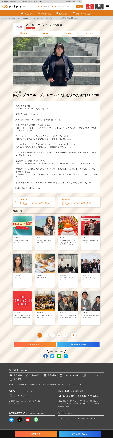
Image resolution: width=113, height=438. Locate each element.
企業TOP (24, 33)
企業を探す (50, 375)
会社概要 (12, 401)
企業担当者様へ (103, 1)
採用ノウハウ (84, 401)
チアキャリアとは (18, 396)
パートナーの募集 (79, 419)
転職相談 (53, 384)
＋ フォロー (30, 28)
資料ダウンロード (95, 401)
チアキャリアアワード (65, 419)
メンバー (89, 33)
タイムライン (90, 375)
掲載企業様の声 (63, 401)
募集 (45, 33)
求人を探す (16, 375)
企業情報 (67, 33)
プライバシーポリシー (16, 404)
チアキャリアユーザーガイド (75, 384)
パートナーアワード (93, 419)
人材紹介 (75, 404)
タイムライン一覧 (37, 18)
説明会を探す (33, 375)
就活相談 (46, 384)
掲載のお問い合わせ (88, 396)
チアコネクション (85, 404)
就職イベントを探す (69, 375)
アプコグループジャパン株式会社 (18, 18)
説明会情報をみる (78, 344)
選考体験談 (22, 384)
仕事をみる (34, 344)
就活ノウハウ (13, 384)
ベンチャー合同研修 (64, 404)
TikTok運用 (95, 404)
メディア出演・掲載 (34, 401)
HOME (4, 18)
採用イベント (74, 401)
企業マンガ (61, 384)
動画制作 (61, 406)
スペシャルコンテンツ (34, 384)
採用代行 (68, 406)
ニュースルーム (21, 401)
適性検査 (15, 379)
